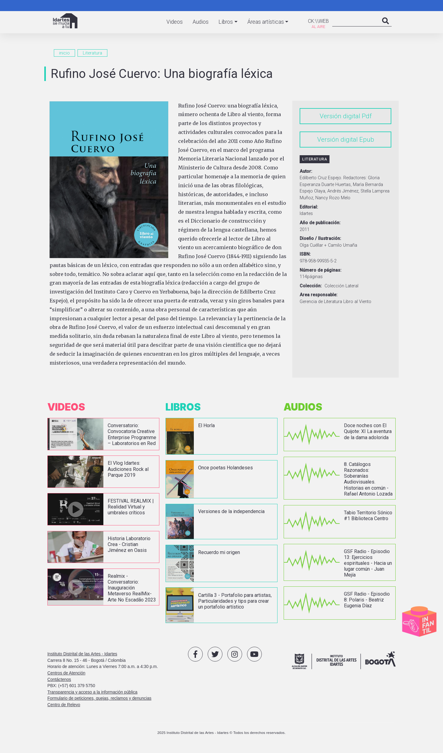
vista (103, 436)
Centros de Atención (66, 675)
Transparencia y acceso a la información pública (92, 694)
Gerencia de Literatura (321, 301)
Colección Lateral (341, 286)
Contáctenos (59, 681)
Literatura (92, 53)
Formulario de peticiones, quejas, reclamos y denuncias (99, 700)
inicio (64, 53)
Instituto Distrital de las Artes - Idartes (82, 656)
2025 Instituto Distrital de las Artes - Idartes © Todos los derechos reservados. (221, 735)
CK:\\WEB (318, 21)
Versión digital (340, 116)
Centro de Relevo (63, 707)
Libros (225, 22)
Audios (201, 22)
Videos (174, 22)
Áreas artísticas (265, 22)
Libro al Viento (357, 301)
